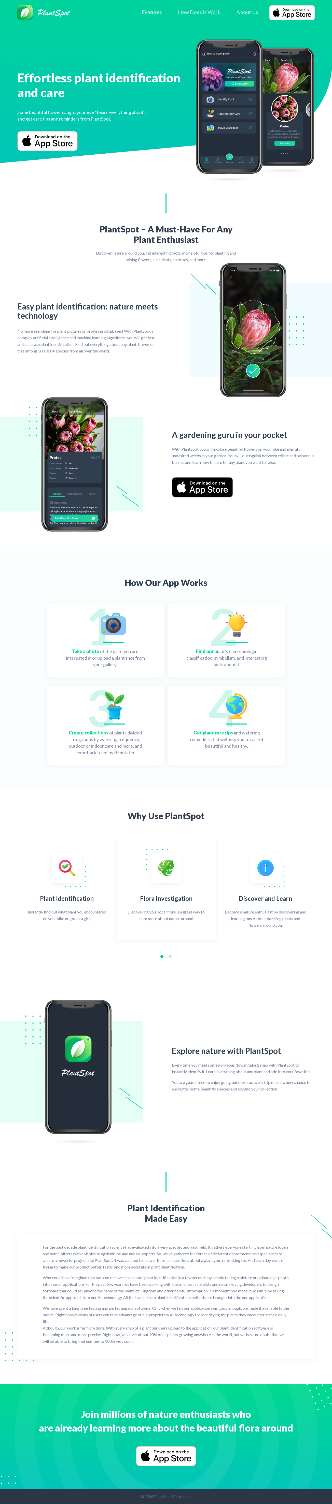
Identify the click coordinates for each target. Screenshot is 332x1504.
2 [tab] (171, 957)
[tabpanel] (67, 888)
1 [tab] (162, 957)
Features (152, 12)
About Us (247, 12)
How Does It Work (199, 12)
